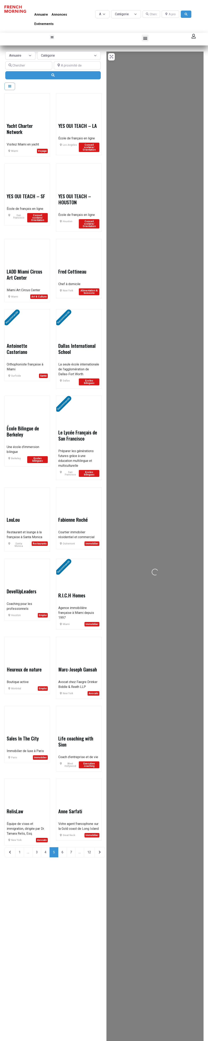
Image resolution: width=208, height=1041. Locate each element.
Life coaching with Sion (75, 741)
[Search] (186, 14)
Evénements (44, 24)
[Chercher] (151, 14)
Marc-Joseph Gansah (77, 669)
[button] (52, 37)
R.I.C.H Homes (71, 595)
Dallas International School (77, 348)
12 (89, 852)
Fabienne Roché (73, 519)
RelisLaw (15, 811)
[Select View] (9, 86)
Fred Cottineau (72, 271)
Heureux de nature (24, 669)
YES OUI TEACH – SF (26, 196)
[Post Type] (102, 14)
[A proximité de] (170, 14)
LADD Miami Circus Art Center (24, 274)
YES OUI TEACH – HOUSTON (74, 199)
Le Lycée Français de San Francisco (77, 435)
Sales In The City (23, 738)
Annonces (59, 14)
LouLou (13, 519)
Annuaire (41, 14)
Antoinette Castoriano (17, 348)
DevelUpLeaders (21, 591)
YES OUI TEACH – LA (77, 125)
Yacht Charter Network (20, 128)
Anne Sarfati (70, 811)
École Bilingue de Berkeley (23, 431)
